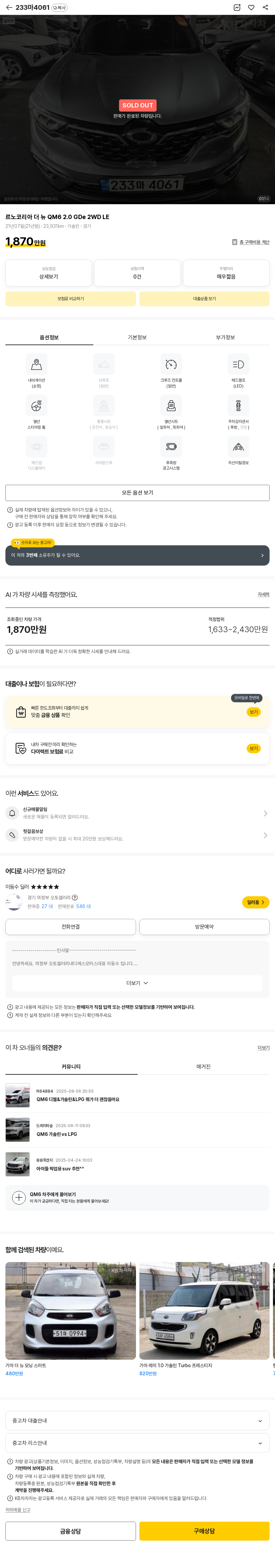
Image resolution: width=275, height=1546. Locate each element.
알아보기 (137, 712)
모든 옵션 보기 (137, 493)
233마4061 (42, 7)
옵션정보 (49, 337)
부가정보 (225, 337)
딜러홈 (253, 902)
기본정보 (137, 337)
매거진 (204, 1067)
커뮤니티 (71, 1067)
